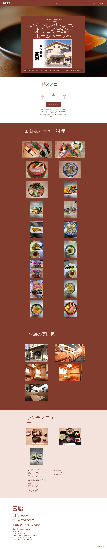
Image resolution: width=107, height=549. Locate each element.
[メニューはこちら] (53, 104)
